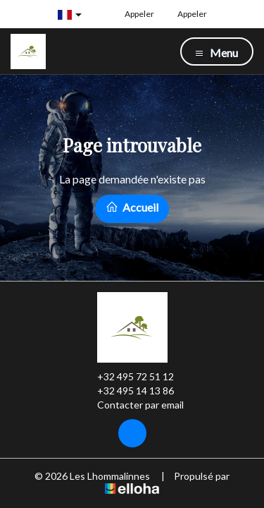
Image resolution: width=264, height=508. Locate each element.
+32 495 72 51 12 (127, 376)
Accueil (132, 207)
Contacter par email (132, 405)
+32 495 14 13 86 (127, 391)
